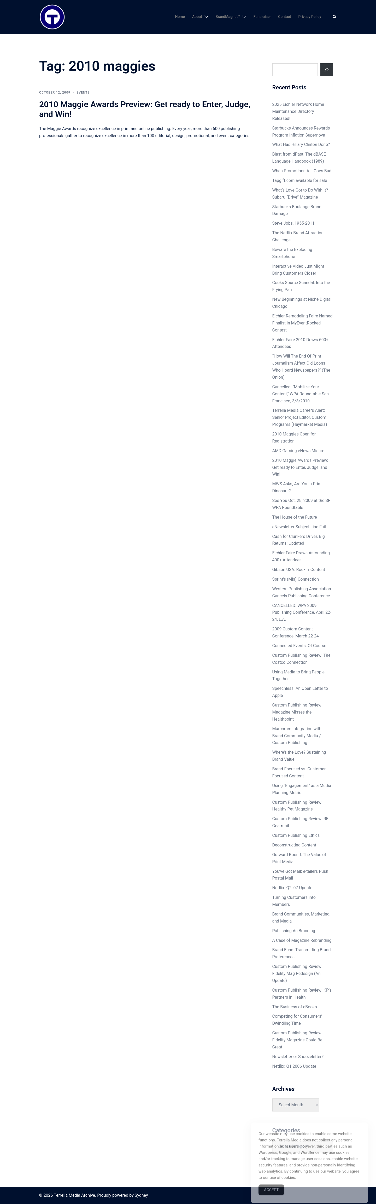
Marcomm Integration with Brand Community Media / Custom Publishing (296, 735)
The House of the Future (294, 517)
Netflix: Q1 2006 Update (294, 1066)
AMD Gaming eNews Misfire (298, 450)
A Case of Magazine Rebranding (302, 940)
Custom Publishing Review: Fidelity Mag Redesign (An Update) (297, 973)
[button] (335, 17)
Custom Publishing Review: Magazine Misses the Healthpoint (297, 712)
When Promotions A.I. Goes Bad (302, 170)
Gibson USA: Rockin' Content (298, 569)
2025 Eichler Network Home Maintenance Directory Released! (298, 111)
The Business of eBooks (294, 1006)
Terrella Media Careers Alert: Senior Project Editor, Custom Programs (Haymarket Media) (299, 417)
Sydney (141, 1195)
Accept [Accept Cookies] (271, 1197)
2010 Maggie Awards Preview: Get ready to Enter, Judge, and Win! (300, 467)
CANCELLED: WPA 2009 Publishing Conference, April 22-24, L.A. (301, 612)
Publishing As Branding (293, 930)
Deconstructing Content (294, 845)
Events (83, 92)
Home (180, 17)
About (197, 17)
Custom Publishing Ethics (296, 835)
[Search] (326, 69)
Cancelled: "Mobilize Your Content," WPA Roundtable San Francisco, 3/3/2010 (300, 393)
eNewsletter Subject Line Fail (299, 526)
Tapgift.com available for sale (299, 180)
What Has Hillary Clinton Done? (301, 144)
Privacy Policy (309, 17)
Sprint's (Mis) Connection (295, 579)
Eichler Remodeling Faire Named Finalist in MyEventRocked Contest (302, 323)
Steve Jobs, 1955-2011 (293, 223)
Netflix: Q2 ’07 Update (292, 887)
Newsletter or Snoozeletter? (298, 1056)
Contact (284, 17)
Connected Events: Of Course (299, 645)
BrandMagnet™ (228, 17)
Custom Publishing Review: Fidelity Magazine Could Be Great (297, 1039)
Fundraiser (262, 17)
